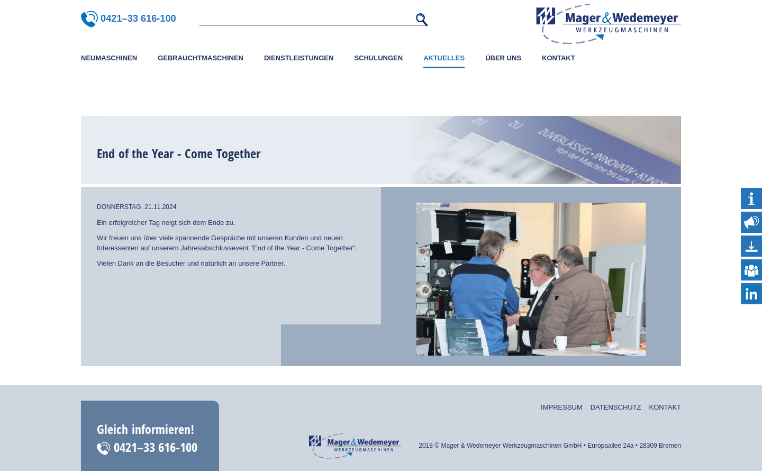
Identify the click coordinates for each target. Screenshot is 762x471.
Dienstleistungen (298, 58)
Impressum (562, 407)
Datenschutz (616, 407)
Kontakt (558, 58)
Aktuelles (444, 58)
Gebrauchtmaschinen (200, 58)
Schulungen (378, 58)
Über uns (503, 58)
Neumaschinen (109, 58)
